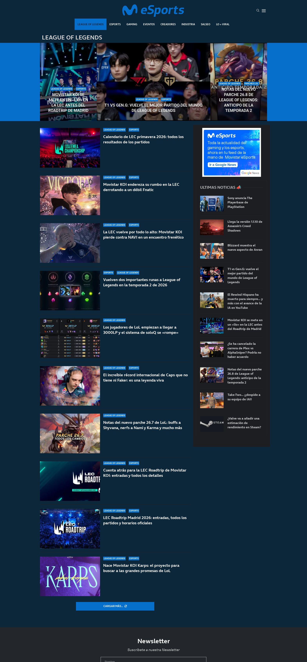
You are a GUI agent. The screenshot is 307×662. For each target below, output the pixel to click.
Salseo (205, 24)
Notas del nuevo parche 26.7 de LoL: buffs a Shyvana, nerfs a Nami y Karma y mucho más (142, 431)
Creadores (168, 24)
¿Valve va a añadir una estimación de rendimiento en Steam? (244, 422)
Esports (115, 24)
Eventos (149, 24)
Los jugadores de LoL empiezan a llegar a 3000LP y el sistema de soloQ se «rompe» (140, 329)
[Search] (258, 11)
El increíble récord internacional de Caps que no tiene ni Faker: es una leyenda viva (145, 379)
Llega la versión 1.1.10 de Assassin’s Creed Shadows (245, 226)
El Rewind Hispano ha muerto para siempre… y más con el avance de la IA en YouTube (245, 301)
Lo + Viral (222, 24)
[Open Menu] (264, 11)
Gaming (131, 24)
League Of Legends (91, 24)
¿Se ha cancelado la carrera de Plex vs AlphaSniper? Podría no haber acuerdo (244, 350)
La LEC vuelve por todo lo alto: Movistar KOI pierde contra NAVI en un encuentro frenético (143, 234)
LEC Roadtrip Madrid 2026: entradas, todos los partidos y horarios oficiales (145, 529)
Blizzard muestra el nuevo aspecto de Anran (245, 247)
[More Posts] (115, 606)
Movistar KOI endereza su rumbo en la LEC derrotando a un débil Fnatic (141, 187)
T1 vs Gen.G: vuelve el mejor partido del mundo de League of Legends (153, 108)
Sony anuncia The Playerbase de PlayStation (240, 202)
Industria (188, 24)
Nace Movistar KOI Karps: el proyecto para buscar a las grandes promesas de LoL (141, 572)
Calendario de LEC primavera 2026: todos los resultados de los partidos (143, 139)
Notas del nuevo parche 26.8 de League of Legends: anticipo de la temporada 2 (238, 100)
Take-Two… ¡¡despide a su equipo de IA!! (244, 397)
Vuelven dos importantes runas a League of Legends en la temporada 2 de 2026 (141, 282)
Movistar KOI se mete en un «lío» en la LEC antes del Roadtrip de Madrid (68, 102)
